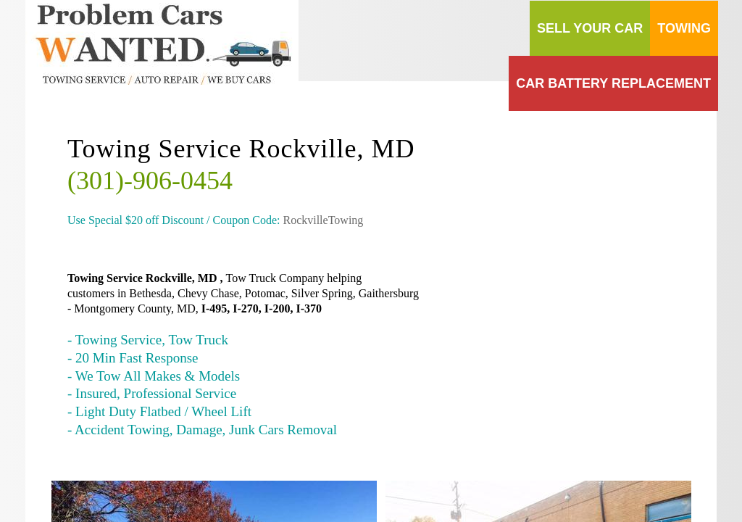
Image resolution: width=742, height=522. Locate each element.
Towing (684, 28)
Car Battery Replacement (613, 83)
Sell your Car (590, 28)
